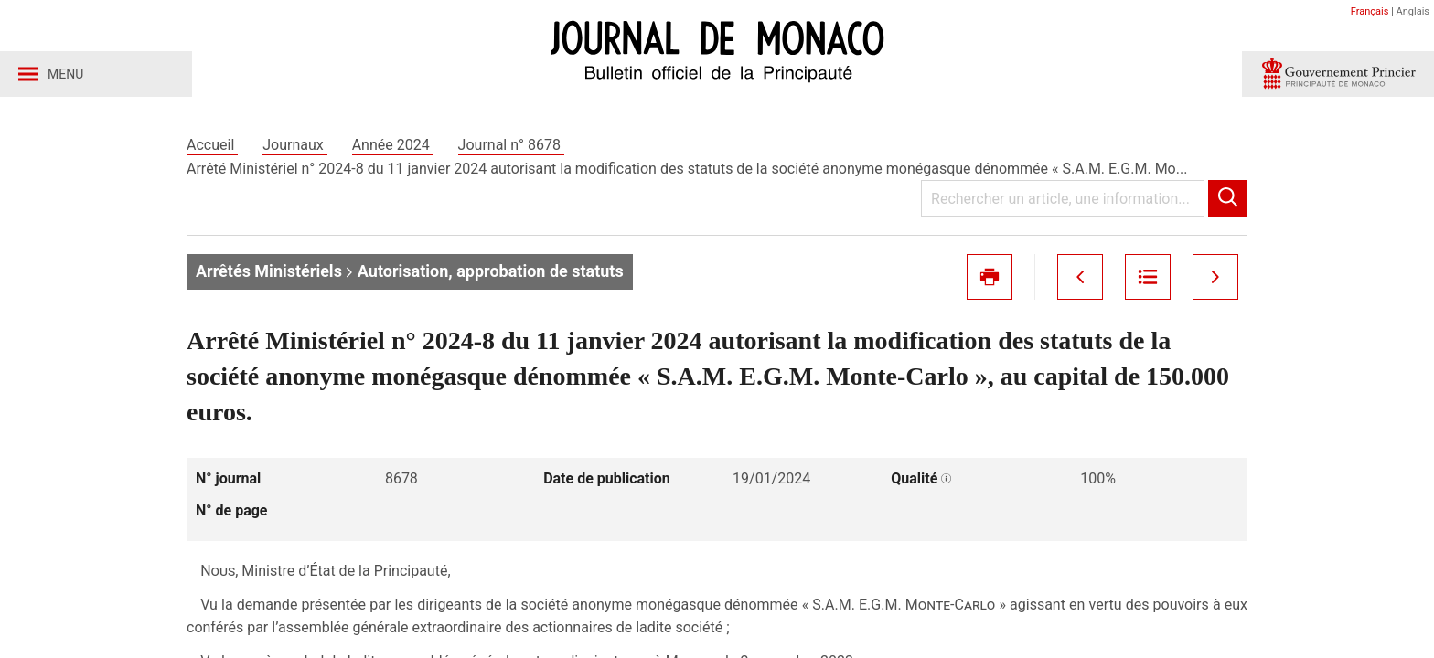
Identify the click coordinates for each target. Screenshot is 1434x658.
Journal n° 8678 (511, 145)
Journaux (294, 145)
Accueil (212, 145)
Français (1370, 11)
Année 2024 (392, 145)
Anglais (1413, 11)
